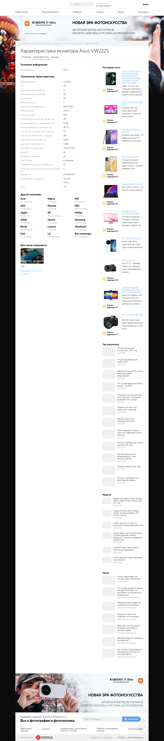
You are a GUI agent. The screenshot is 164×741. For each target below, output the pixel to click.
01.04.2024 (121, 447)
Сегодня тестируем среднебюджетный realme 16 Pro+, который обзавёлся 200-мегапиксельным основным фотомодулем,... (132, 168)
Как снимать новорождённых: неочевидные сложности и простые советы (130, 651)
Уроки (120, 12)
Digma (51, 198)
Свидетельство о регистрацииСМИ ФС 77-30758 (73, 730)
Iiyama (51, 219)
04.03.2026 (121, 412)
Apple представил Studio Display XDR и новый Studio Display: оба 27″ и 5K (127, 500)
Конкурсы (143, 12)
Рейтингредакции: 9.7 (112, 90)
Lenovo (52, 226)
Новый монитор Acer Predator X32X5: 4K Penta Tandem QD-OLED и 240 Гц (126, 513)
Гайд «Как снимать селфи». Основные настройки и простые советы (128, 628)
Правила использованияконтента (107, 730)
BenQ (23, 226)
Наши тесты (21, 12)
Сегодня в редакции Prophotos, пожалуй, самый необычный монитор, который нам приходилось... (131, 222)
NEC (77, 205)
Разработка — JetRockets (101, 737)
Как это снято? (122, 581)
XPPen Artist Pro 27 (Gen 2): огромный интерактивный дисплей (128, 524)
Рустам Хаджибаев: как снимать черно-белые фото (129, 577)
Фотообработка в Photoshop (128, 598)
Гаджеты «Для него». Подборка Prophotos (126, 420)
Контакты (46, 729)
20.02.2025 (121, 365)
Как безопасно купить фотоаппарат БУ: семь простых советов (126, 456)
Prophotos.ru (138, 737)
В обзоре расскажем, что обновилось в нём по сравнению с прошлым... (132, 138)
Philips (78, 212)
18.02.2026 (121, 424)
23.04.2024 (121, 353)
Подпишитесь (102, 3)
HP (49, 212)
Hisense (52, 205)
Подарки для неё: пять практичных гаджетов (127, 408)
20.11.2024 (121, 378)
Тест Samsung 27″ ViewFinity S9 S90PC (131, 212)
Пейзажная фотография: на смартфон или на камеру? (129, 603)
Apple (23, 212)
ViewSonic (80, 226)
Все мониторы (83, 233)
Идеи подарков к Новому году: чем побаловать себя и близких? (129, 432)
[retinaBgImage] (108, 351)
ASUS (23, 219)
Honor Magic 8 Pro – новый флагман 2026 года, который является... (132, 244)
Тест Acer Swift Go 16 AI (132, 184)
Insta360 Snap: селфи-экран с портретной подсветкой (126, 548)
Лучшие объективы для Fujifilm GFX (127, 360)
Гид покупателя (50, 12)
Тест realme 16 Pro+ (130, 156)
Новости (77, 12)
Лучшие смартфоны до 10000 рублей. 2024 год (130, 443)
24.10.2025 (121, 388)
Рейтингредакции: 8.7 (112, 149)
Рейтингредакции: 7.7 (112, 121)
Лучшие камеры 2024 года (129, 466)
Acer (23, 198)
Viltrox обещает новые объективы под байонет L (127, 558)
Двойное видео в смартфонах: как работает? (130, 639)
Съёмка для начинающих (126, 608)
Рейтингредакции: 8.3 (112, 230)
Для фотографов (135, 729)
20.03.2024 (121, 483)
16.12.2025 (121, 437)
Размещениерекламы (26, 730)
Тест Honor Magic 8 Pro (131, 238)
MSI (77, 198)
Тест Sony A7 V (128, 260)
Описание (26, 57)
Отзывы (55, 57)
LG (49, 233)
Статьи (100, 12)
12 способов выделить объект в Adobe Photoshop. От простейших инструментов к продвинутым (129, 591)
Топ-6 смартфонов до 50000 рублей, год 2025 (130, 384)
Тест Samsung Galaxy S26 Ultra (131, 130)
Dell (22, 233)
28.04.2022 (121, 461)
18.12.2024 (121, 402)
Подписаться (133, 719)
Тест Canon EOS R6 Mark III (132, 315)
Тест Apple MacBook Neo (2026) (132, 103)
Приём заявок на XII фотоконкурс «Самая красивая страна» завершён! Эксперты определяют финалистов (127, 536)
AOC (23, 205)
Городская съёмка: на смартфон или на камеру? (128, 615)
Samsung (80, 219)
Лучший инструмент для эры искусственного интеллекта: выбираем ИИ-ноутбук (129, 397)
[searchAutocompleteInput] (82, 4)
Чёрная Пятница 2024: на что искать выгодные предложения (130, 373)
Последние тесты (111, 67)
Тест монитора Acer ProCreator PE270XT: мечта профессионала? (132, 289)
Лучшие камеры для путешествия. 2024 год (127, 349)
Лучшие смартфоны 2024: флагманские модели (128, 479)
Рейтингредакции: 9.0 (112, 203)
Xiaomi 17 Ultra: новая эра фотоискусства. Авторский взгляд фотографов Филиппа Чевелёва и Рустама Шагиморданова (131, 77)
